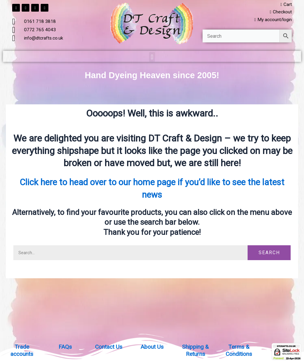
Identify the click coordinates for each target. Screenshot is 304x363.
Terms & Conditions (239, 350)
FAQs (65, 346)
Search (269, 253)
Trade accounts (22, 350)
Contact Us (108, 346)
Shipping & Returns (195, 350)
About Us (152, 346)
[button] (152, 58)
